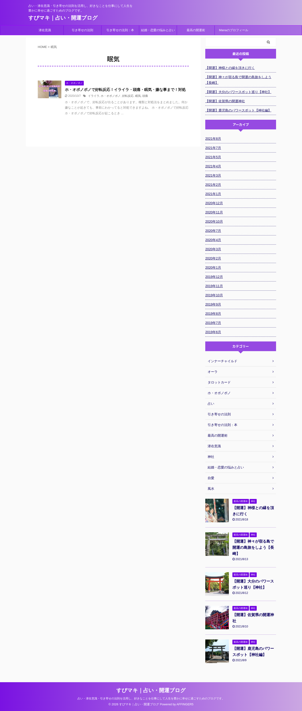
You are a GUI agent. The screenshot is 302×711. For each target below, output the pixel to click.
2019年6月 (213, 332)
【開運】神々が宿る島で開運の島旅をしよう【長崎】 (238, 80)
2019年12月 (214, 277)
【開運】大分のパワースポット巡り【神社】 (238, 92)
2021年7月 (213, 148)
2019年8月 (213, 313)
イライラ (93, 96)
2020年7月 (213, 231)
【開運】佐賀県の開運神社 (225, 101)
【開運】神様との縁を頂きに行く (230, 68)
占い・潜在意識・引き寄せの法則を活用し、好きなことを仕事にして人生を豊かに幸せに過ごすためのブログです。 (151, 698)
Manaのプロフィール (233, 30)
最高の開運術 (196, 30)
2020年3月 (213, 249)
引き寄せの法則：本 (120, 30)
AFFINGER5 (184, 704)
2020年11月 (214, 212)
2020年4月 (213, 240)
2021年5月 (213, 157)
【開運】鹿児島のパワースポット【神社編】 (238, 110)
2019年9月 (213, 304)
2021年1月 (213, 194)
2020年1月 (213, 267)
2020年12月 (214, 203)
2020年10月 (214, 221)
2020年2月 (213, 258)
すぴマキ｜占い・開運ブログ (63, 18)
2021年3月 (213, 175)
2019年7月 (213, 323)
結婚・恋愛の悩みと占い (158, 30)
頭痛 (145, 96)
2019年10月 (214, 295)
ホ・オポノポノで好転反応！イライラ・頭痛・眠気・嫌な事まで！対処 (125, 90)
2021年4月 (213, 166)
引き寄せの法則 (82, 30)
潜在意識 (45, 30)
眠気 (138, 96)
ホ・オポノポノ (111, 96)
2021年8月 (213, 138)
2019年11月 (214, 286)
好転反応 (128, 96)
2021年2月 (213, 185)
